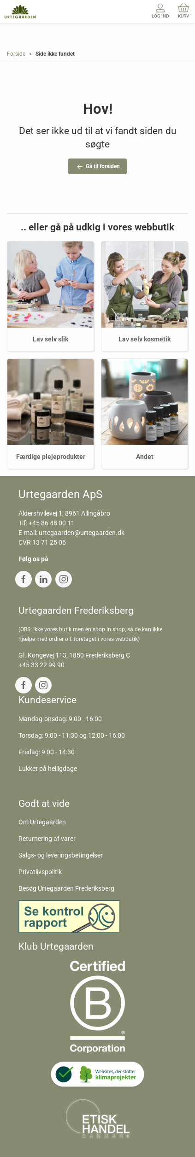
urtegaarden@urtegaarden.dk (81, 532)
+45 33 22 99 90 (41, 665)
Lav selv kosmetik (144, 339)
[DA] (20, 11)
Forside (16, 54)
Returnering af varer (47, 838)
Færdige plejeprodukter (50, 456)
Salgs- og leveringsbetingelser (60, 855)
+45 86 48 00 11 (52, 523)
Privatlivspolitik (40, 871)
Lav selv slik (50, 339)
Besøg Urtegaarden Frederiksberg (66, 888)
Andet (145, 456)
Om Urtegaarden (42, 822)
